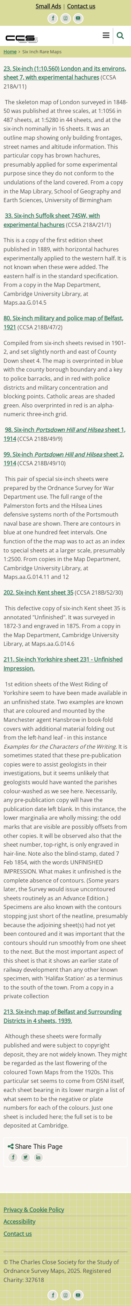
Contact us (81, 6)
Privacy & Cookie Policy (33, 1210)
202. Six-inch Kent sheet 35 (38, 592)
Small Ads (48, 6)
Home (9, 51)
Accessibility (19, 1221)
